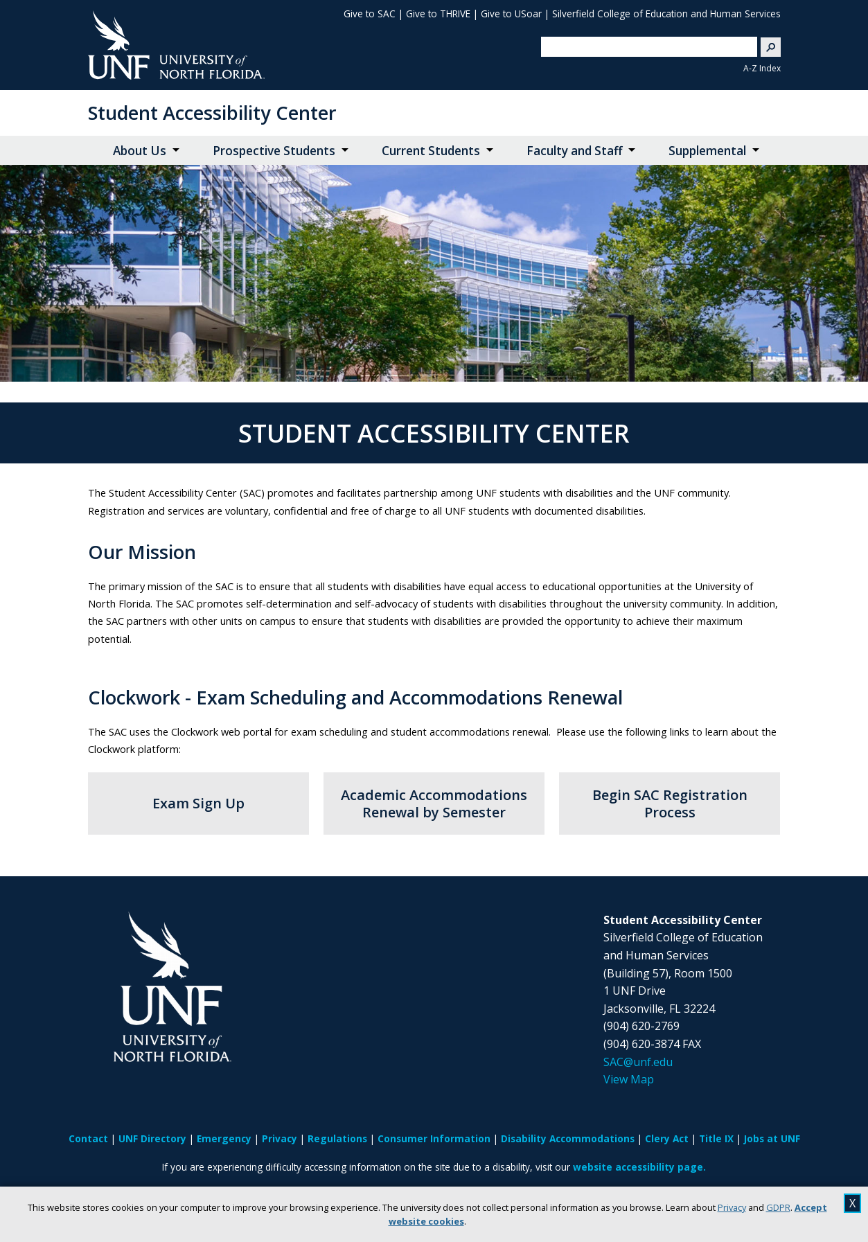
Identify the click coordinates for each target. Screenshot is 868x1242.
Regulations (337, 1138)
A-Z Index (762, 68)
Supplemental (707, 151)
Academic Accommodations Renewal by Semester (434, 804)
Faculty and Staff (574, 151)
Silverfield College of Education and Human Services (666, 13)
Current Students (431, 151)
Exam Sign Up (198, 803)
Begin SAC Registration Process (669, 804)
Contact (88, 1138)
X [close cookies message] (852, 1203)
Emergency (224, 1138)
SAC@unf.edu (638, 1062)
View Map (628, 1079)
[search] (643, 46)
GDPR (778, 1207)
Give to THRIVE (438, 13)
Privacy (732, 1207)
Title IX (716, 1138)
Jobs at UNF (772, 1138)
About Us (139, 151)
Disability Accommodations (568, 1138)
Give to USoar (511, 13)
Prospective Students (274, 151)
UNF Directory (152, 1138)
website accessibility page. (639, 1166)
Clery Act (667, 1138)
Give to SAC (370, 13)
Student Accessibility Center (212, 112)
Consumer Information (434, 1138)
